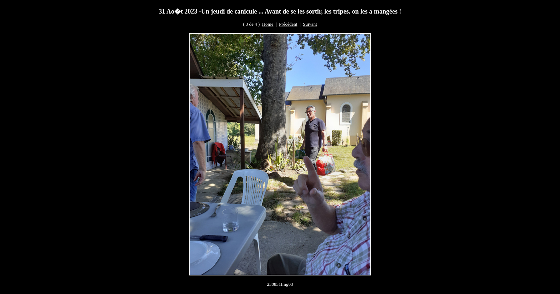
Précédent (288, 24)
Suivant (310, 24)
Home (268, 24)
